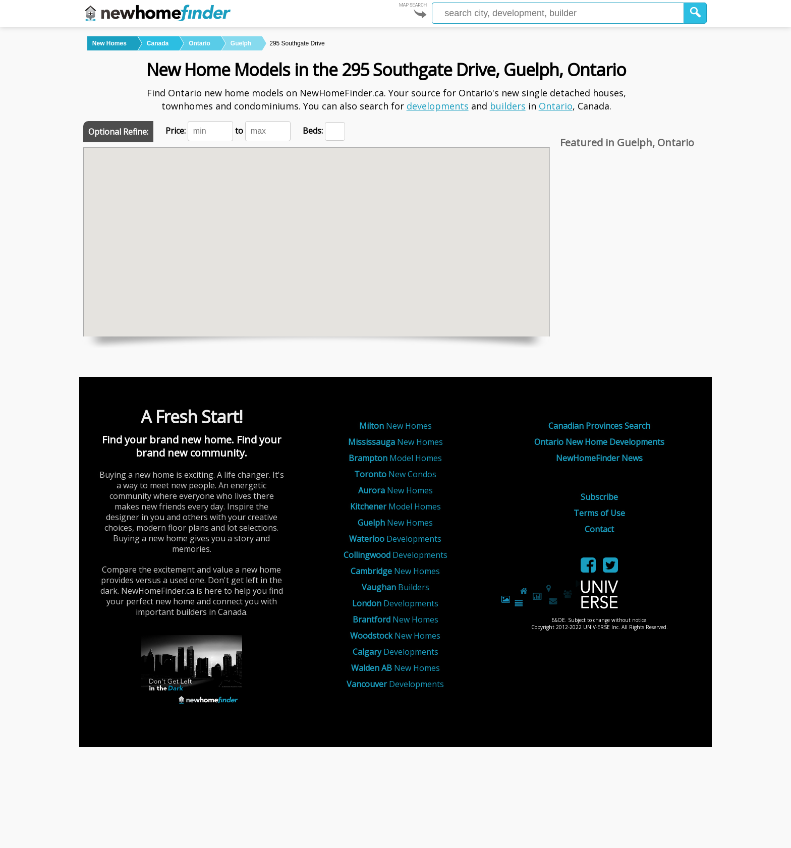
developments (438, 106)
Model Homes (395, 458)
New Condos (395, 474)
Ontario (556, 106)
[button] (695, 13)
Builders (395, 587)
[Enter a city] (558, 13)
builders (508, 106)
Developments (395, 538)
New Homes (395, 425)
